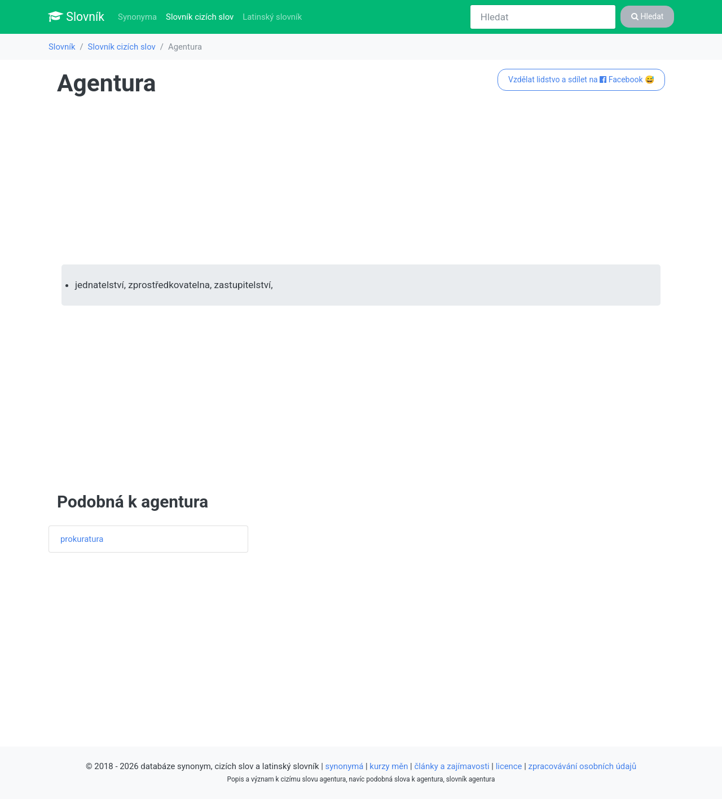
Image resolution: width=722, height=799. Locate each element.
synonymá (344, 766)
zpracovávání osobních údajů (583, 766)
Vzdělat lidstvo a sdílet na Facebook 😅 (581, 79)
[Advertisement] (361, 181)
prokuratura (81, 539)
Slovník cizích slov (202, 16)
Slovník (76, 17)
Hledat (647, 16)
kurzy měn (388, 766)
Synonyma (137, 17)
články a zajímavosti (451, 766)
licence (509, 766)
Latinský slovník (272, 17)
